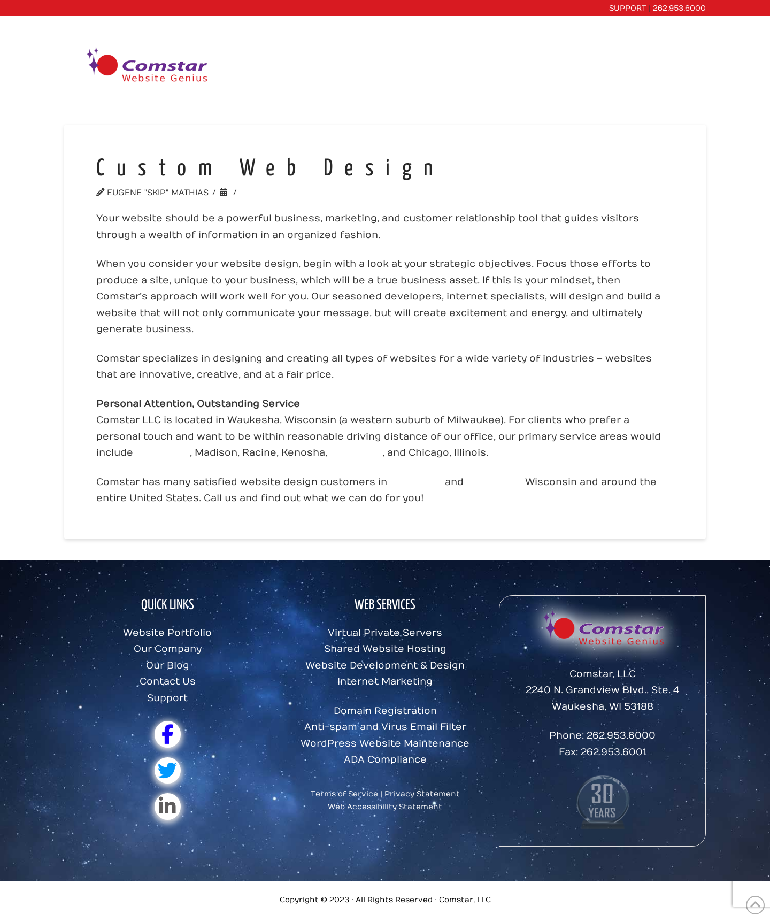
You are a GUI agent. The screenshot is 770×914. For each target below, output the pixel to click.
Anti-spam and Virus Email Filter (385, 727)
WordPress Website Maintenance (385, 743)
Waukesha (356, 452)
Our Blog (167, 665)
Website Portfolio (167, 633)
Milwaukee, (494, 482)
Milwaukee (163, 452)
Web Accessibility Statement (385, 806)
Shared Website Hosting (385, 649)
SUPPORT (627, 8)
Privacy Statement (422, 793)
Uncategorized (279, 192)
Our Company (168, 649)
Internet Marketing (385, 681)
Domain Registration (385, 711)
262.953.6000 (679, 8)
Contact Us (168, 681)
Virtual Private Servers (385, 633)
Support (167, 698)
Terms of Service (344, 793)
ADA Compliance (385, 759)
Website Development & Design (385, 665)
